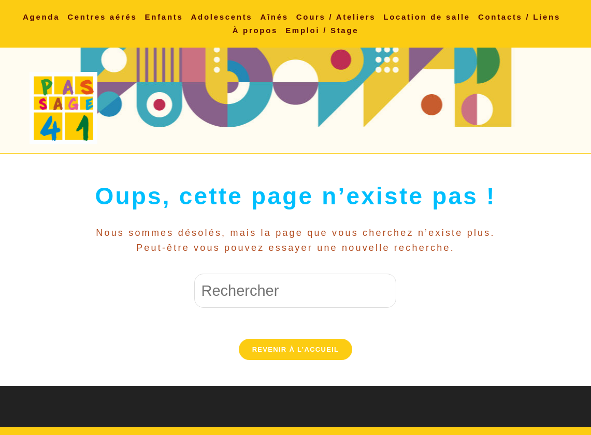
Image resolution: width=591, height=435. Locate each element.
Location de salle (426, 16)
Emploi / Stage (321, 30)
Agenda (41, 16)
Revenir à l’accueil (295, 349)
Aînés (274, 16)
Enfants (164, 16)
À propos (255, 30)
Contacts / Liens (519, 16)
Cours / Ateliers (336, 16)
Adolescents (222, 16)
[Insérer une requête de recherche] (295, 291)
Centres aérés (102, 16)
